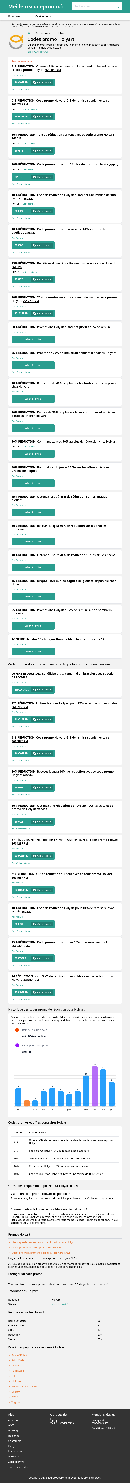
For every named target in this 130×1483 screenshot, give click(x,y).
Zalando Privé (16, 1461)
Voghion (16, 1402)
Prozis (14, 1397)
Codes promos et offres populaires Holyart (36, 1247)
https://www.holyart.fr (38, 52)
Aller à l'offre (33, 339)
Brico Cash (17, 1360)
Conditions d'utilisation (105, 1428)
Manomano (15, 1451)
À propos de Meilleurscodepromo (62, 1421)
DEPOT (15, 1365)
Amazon (13, 1420)
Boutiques (16, 16)
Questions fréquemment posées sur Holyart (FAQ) (40, 1252)
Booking (13, 1430)
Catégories (43, 16)
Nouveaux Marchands (24, 1386)
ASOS (11, 1425)
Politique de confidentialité (100, 1421)
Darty (11, 1446)
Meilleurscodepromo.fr (36, 6)
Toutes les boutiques (20, 1467)
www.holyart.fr (60, 1304)
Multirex (16, 1381)
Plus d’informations (21, 89)
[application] (65, 1085)
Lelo (13, 1376)
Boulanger (14, 1435)
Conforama (14, 1441)
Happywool (18, 1370)
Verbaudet (14, 1456)
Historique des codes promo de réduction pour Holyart (43, 1242)
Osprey (15, 1391)
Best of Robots (19, 1355)
